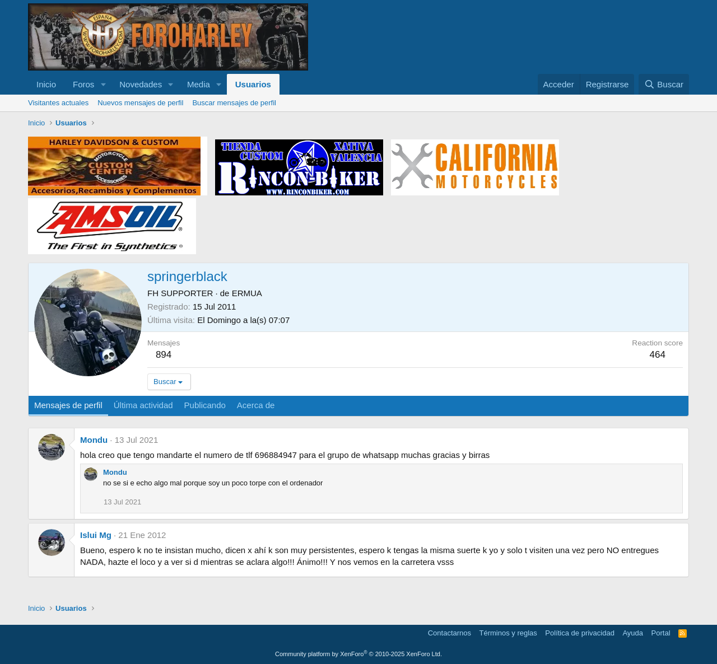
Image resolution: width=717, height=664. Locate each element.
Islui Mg (95, 535)
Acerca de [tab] (256, 405)
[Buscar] (664, 84)
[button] (103, 84)
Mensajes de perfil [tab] (68, 405)
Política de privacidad (579, 633)
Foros (83, 84)
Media (198, 84)
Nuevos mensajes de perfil (140, 103)
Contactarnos (449, 633)
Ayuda (632, 633)
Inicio (46, 84)
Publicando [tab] (205, 405)
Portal (661, 633)
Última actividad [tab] (143, 405)
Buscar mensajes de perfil (234, 103)
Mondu (94, 440)
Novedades (140, 84)
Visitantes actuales (58, 103)
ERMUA (247, 293)
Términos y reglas (508, 633)
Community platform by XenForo (358, 654)
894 (163, 354)
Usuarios (253, 84)
